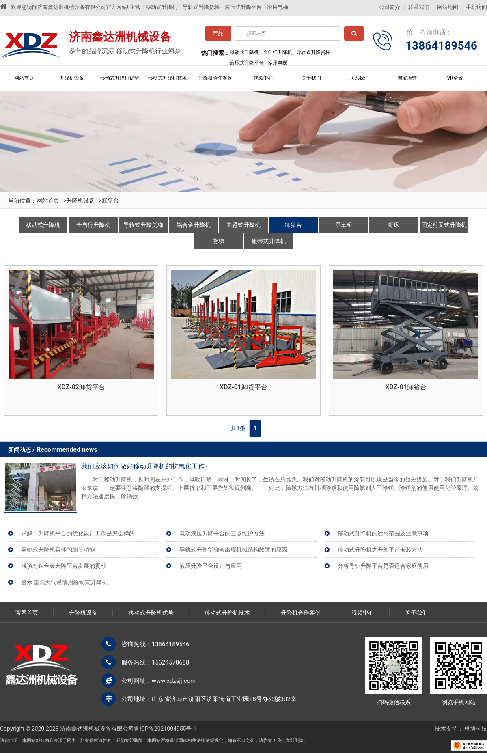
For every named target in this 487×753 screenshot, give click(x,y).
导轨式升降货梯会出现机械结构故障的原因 (233, 549)
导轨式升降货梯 (143, 225)
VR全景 (455, 78)
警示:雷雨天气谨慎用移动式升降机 (64, 582)
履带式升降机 (269, 241)
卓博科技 (475, 728)
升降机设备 (72, 78)
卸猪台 (110, 200)
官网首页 (26, 612)
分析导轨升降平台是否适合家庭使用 (383, 566)
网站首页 (24, 78)
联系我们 (418, 7)
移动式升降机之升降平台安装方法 (380, 549)
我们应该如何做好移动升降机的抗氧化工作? (144, 466)
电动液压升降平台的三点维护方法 (222, 533)
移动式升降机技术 (167, 78)
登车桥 (343, 225)
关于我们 (311, 78)
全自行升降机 (93, 225)
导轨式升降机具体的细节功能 (58, 549)
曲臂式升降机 (243, 225)
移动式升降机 (43, 225)
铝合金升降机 (194, 225)
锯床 (393, 225)
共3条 (238, 428)
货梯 (218, 241)
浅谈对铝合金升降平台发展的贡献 (63, 566)
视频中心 (263, 78)
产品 (218, 35)
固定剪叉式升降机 (444, 225)
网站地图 (447, 7)
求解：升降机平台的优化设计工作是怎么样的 (78, 533)
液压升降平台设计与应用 (210, 566)
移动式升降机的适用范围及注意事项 (383, 533)
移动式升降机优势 (119, 78)
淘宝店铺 (407, 78)
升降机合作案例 (215, 78)
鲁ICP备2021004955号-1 (165, 728)
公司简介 (389, 7)
